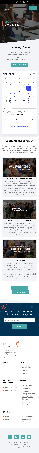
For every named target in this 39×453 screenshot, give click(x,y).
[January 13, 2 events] (10, 93)
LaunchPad (26, 388)
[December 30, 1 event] (10, 83)
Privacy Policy (23, 446)
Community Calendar (26, 403)
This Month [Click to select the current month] (19, 120)
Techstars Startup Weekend (28, 393)
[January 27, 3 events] (10, 102)
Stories (7, 412)
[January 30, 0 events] (24, 102)
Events (23, 381)
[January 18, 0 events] (33, 93)
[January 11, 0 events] (33, 88)
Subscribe (34, 2)
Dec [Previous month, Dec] (5, 120)
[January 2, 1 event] (24, 83)
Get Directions (10, 357)
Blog (7, 416)
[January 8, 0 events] (19, 88)
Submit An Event (19, 65)
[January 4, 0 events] (33, 83)
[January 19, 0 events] (5, 97)
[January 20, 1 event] (10, 97)
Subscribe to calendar (18, 126)
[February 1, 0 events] (33, 102)
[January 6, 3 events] (10, 88)
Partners (25, 370)
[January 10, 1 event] (28, 88)
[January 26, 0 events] (5, 102)
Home (5, 363)
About (23, 363)
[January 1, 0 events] (19, 83)
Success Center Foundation (13, 114)
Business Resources (8, 382)
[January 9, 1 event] (24, 88)
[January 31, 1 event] (28, 102)
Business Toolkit (11, 390)
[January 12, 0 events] (5, 93)
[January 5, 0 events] (5, 88)
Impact (24, 373)
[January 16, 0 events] (24, 93)
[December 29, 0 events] (5, 83)
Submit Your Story (27, 420)
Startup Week (27, 385)
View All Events (19, 288)
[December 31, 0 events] (15, 83)
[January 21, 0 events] (15, 97)
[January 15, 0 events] (19, 93)
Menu (33, 8)
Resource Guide (11, 387)
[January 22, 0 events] (19, 97)
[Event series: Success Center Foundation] (24, 112)
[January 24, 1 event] (28, 97)
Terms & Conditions (10, 446)
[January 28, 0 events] (15, 102)
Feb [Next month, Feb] (34, 120)
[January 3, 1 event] (28, 83)
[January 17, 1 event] (28, 93)
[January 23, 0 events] (24, 97)
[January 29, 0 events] (19, 102)
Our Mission (26, 367)
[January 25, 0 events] (33, 97)
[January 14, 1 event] (15, 93)
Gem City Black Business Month (28, 398)
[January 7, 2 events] (15, 88)
